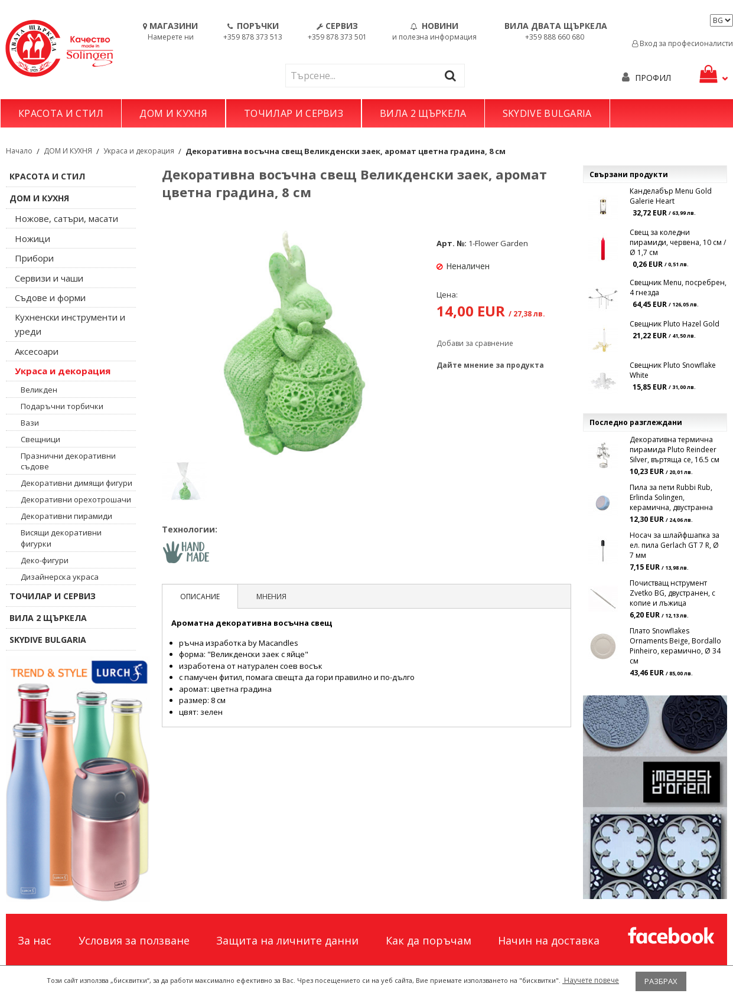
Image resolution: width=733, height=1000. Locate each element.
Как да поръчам (428, 940)
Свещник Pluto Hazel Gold (674, 324)
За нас (34, 940)
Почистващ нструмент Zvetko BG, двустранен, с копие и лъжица (672, 593)
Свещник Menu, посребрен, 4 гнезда (678, 287)
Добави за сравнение (474, 343)
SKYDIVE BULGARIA (547, 113)
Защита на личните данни (287, 940)
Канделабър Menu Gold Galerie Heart (671, 196)
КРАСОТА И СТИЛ (60, 113)
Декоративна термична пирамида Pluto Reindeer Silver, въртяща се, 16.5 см (674, 449)
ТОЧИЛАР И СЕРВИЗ (293, 113)
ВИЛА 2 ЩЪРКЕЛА (423, 113)
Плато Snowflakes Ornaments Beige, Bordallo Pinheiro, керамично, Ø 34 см (675, 646)
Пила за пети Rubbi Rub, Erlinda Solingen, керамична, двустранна (671, 497)
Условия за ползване (134, 940)
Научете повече (590, 980)
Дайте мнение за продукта (490, 365)
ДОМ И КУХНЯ (173, 113)
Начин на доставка (549, 940)
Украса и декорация (138, 151)
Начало (19, 151)
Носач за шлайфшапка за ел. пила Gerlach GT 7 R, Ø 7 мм (674, 545)
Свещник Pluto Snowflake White (673, 370)
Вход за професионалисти (682, 43)
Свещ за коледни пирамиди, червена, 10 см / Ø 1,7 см (678, 242)
